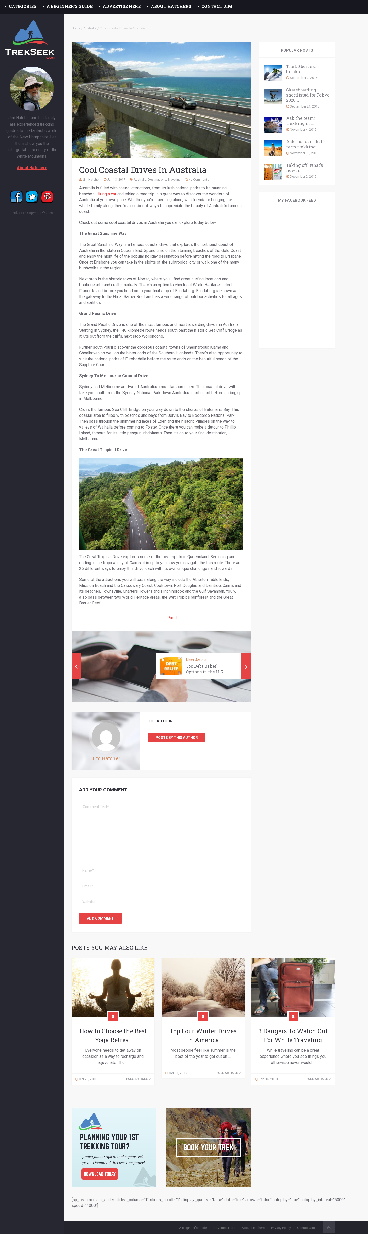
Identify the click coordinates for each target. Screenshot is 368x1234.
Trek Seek (18, 213)
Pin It (172, 617)
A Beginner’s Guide (70, 6)
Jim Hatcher (91, 179)
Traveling (174, 179)
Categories (22, 6)
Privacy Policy (281, 1228)
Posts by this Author (177, 737)
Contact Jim (216, 6)
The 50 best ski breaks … (301, 69)
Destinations (157, 179)
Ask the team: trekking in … (300, 121)
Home (76, 28)
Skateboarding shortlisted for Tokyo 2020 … (307, 95)
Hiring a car (106, 194)
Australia (89, 28)
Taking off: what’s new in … (304, 168)
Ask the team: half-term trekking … (306, 144)
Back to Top (328, 1227)
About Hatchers (171, 6)
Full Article (138, 1079)
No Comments (199, 179)
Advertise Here (122, 6)
